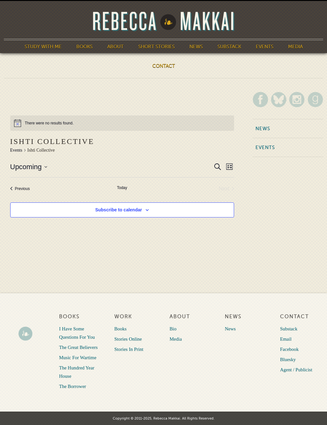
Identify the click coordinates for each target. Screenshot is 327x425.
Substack (229, 46)
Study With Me (43, 46)
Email (286, 339)
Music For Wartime (77, 357)
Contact (163, 65)
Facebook (289, 349)
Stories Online (128, 339)
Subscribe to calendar (118, 209)
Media (295, 46)
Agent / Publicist (296, 369)
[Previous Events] (20, 188)
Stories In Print (128, 349)
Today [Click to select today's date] (122, 187)
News (196, 46)
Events (264, 46)
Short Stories (156, 46)
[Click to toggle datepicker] (28, 166)
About (115, 46)
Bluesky (288, 359)
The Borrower (72, 386)
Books (84, 46)
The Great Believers (78, 347)
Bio (173, 328)
